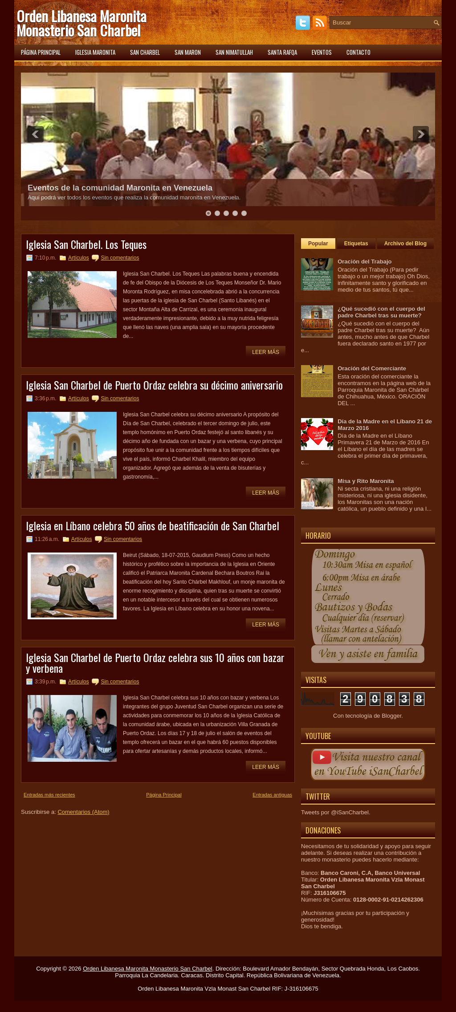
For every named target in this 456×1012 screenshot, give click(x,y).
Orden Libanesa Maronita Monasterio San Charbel (81, 23)
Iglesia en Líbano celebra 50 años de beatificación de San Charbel (152, 525)
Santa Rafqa (282, 52)
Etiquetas (356, 243)
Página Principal (164, 794)
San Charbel (145, 52)
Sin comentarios (120, 258)
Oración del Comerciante (372, 368)
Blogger (391, 715)
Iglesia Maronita (95, 52)
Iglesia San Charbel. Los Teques (86, 244)
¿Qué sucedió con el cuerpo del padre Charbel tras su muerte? (381, 312)
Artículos (78, 258)
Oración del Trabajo (364, 261)
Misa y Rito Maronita (366, 481)
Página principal (41, 52)
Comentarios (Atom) (83, 812)
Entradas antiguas (272, 794)
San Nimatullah (234, 52)
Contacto (358, 52)
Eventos (322, 52)
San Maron (188, 52)
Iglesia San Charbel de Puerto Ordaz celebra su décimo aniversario (154, 384)
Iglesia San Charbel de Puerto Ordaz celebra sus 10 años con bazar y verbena (155, 662)
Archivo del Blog (405, 243)
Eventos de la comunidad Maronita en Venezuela (120, 187)
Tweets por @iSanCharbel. (335, 812)
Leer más (265, 352)
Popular (318, 243)
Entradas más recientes (49, 794)
